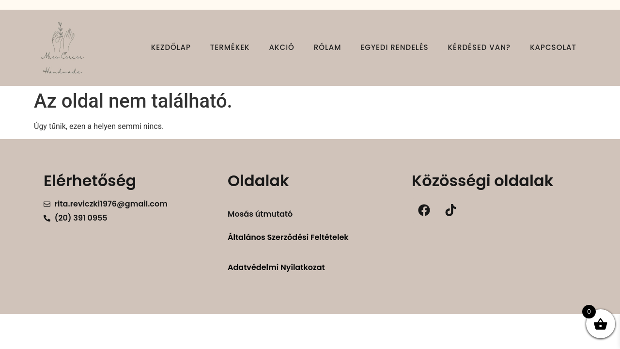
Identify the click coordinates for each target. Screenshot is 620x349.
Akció (281, 47)
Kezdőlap (171, 47)
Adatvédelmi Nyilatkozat (276, 267)
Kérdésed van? (479, 47)
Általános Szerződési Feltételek (288, 237)
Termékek (230, 47)
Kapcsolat (553, 47)
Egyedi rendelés (394, 47)
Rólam (327, 47)
